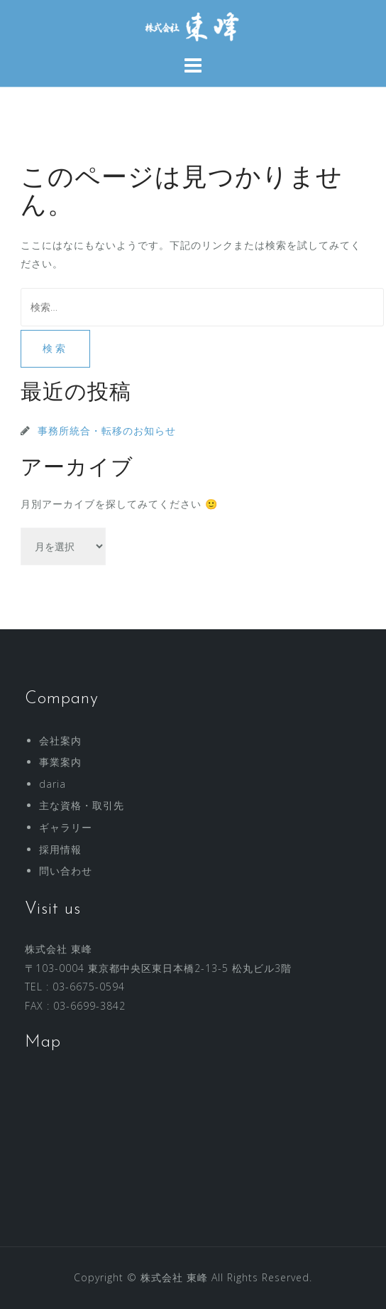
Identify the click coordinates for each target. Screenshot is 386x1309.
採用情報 (60, 849)
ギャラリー (65, 827)
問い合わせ (65, 870)
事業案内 (60, 762)
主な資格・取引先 (81, 805)
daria (52, 784)
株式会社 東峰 (174, 1277)
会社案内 (60, 740)
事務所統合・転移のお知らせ (107, 430)
